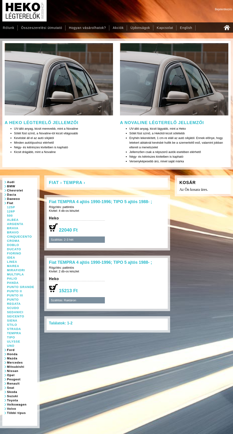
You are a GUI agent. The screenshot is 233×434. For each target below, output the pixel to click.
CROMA (13, 241)
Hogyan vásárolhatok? (87, 28)
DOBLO (13, 245)
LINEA (12, 262)
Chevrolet (15, 190)
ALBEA (13, 220)
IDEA (11, 257)
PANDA (13, 283)
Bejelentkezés (223, 9)
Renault (13, 383)
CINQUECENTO (19, 236)
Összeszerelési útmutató (41, 28)
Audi (11, 182)
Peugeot (14, 379)
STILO (12, 324)
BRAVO (13, 232)
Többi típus (16, 413)
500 (10, 215)
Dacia (11, 194)
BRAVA (12, 228)
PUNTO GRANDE (20, 287)
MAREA (13, 266)
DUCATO (14, 249)
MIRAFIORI (16, 270)
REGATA (14, 304)
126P (11, 211)
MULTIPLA (15, 274)
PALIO (12, 278)
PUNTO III (15, 295)
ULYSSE (13, 341)
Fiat (10, 203)
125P (11, 207)
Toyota (12, 400)
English (186, 28)
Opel (11, 375)
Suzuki (12, 396)
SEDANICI (15, 312)
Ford (11, 350)
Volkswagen (17, 404)
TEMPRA (14, 333)
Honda (12, 354)
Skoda (12, 392)
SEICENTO (15, 316)
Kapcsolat (165, 28)
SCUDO (13, 308)
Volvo (11, 408)
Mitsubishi (15, 366)
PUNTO (13, 299)
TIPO (11, 337)
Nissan (12, 371)
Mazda (12, 358)
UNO (10, 345)
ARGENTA (15, 224)
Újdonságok (140, 28)
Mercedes (15, 362)
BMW (11, 186)
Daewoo (13, 199)
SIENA (12, 320)
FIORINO (14, 253)
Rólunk (8, 28)
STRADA (14, 329)
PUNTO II (14, 291)
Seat (10, 387)
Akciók (118, 28)
